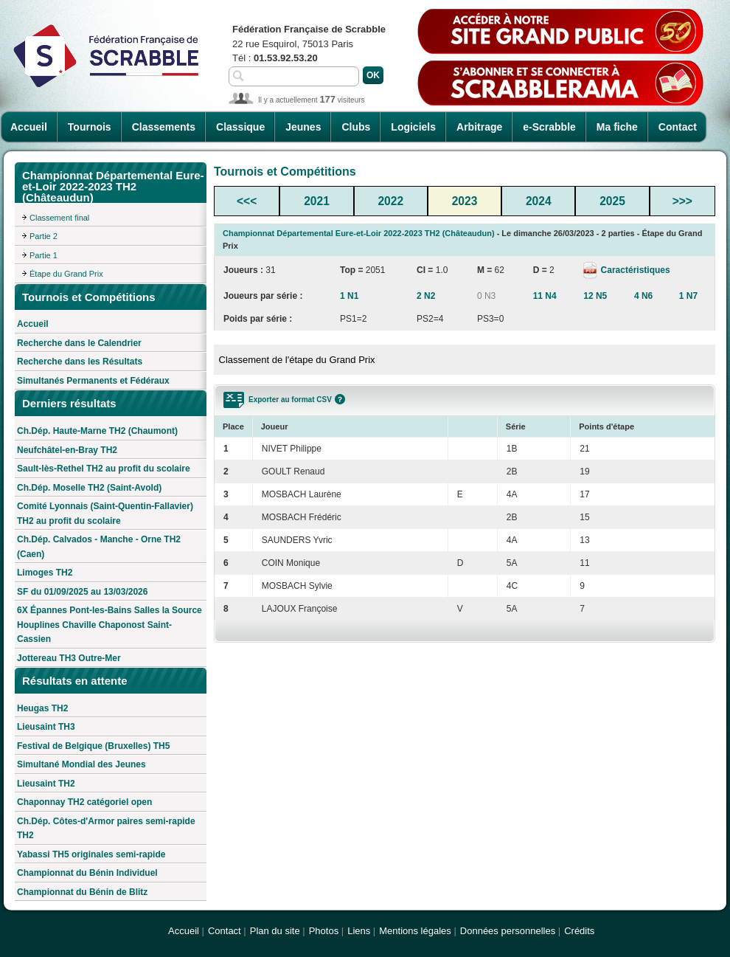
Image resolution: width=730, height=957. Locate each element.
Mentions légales (415, 930)
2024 (539, 201)
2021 (317, 201)
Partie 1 (43, 255)
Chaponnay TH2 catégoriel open (84, 802)
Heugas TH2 (42, 708)
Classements (163, 127)
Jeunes (303, 127)
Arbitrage (479, 127)
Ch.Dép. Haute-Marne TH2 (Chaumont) (97, 431)
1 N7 (688, 296)
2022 (390, 201)
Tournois (89, 127)
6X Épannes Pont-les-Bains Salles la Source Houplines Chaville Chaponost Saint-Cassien (109, 624)
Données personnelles (507, 930)
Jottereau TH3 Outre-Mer (69, 658)
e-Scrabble (549, 127)
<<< (247, 201)
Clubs (355, 127)
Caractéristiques (634, 270)
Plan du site (275, 930)
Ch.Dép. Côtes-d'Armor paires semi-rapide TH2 (106, 828)
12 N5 (595, 296)
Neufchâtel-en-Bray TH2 (67, 450)
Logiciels (413, 127)
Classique (240, 127)
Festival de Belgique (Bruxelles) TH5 (93, 746)
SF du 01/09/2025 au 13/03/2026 (82, 592)
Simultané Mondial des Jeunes (81, 764)
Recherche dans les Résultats (79, 361)
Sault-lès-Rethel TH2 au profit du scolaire (103, 468)
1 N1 (349, 296)
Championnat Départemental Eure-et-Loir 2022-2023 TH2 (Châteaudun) (359, 233)
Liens (358, 930)
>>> (682, 201)
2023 (465, 201)
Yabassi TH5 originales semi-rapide (91, 854)
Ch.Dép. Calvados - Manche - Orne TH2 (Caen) (99, 546)
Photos (323, 930)
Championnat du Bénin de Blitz (82, 892)
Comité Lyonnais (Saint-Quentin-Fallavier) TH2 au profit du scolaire (105, 513)
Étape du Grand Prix (66, 273)
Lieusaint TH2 (46, 783)
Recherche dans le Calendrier (79, 343)
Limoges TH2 (44, 572)
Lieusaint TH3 (46, 727)
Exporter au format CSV (290, 399)
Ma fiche (617, 127)
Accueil (28, 127)
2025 (612, 201)
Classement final (59, 217)
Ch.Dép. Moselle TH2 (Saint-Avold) (89, 488)
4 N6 (643, 296)
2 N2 (426, 296)
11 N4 (545, 296)
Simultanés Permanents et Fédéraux (93, 381)
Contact (677, 127)
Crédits (579, 930)
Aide (340, 399)
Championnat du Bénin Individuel (87, 873)
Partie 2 (43, 236)
